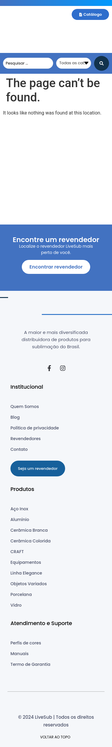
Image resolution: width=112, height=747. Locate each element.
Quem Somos (24, 406)
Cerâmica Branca (29, 530)
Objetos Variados (28, 584)
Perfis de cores (25, 643)
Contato (19, 449)
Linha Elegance (26, 573)
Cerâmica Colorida (30, 541)
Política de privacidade (34, 428)
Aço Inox (19, 509)
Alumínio (19, 519)
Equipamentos (25, 562)
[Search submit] (101, 63)
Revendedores (25, 439)
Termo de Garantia (30, 664)
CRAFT (17, 552)
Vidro (16, 605)
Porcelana (21, 594)
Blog (15, 417)
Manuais (19, 654)
